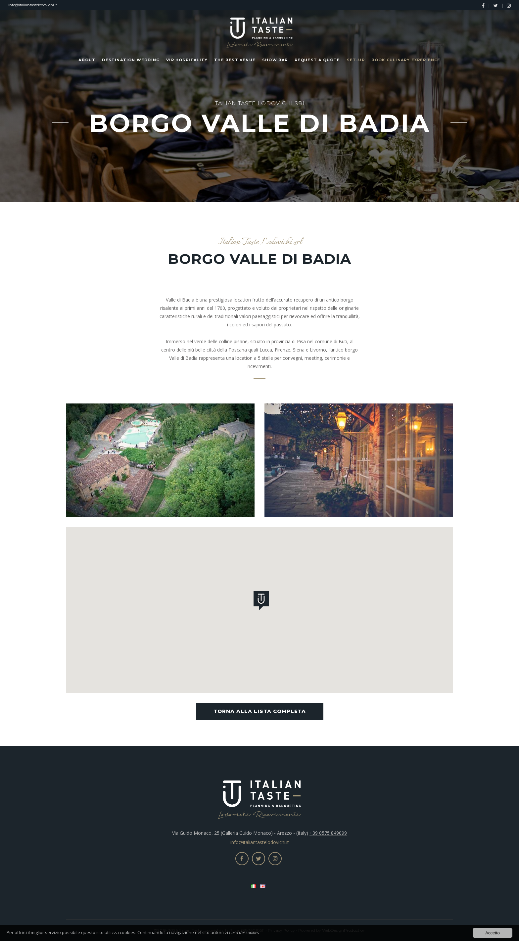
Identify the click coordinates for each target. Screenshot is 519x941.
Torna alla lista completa (259, 711)
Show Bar (275, 60)
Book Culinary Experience (406, 60)
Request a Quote (317, 60)
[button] (262, 601)
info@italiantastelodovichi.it (32, 5)
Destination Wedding (131, 60)
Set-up (356, 60)
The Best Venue (235, 60)
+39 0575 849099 (328, 833)
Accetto (492, 933)
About (86, 60)
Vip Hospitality (187, 60)
